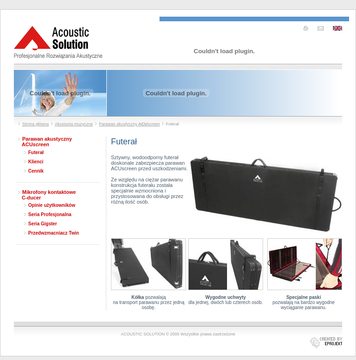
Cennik (35, 171)
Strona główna (35, 124)
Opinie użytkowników (51, 205)
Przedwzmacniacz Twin (53, 233)
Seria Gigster (42, 223)
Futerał (35, 152)
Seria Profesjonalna (49, 214)
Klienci (35, 161)
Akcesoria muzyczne (74, 124)
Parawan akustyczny (129, 124)
